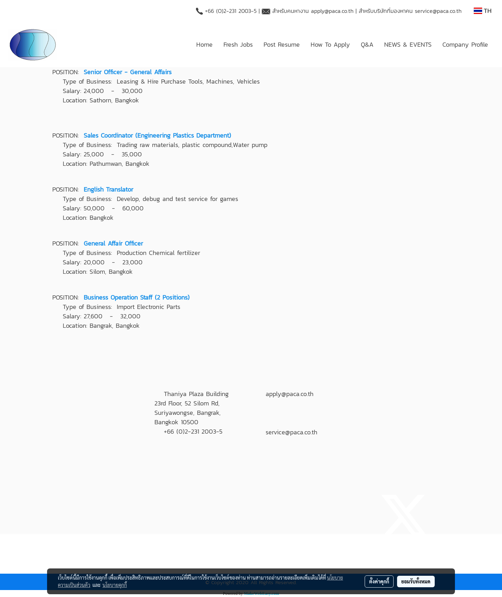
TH (483, 10)
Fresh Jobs (238, 44)
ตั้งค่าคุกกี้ (379, 581)
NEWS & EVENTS (408, 44)
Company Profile (465, 44)
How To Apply (330, 44)
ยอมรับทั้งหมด (416, 581)
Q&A (367, 44)
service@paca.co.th (438, 11)
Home (204, 44)
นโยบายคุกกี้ (114, 585)
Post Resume (282, 44)
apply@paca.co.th (332, 11)
